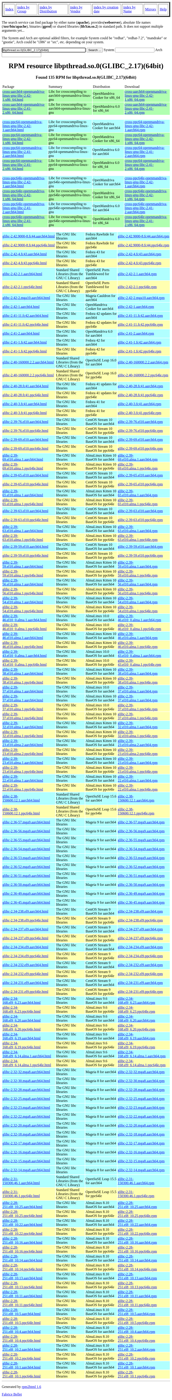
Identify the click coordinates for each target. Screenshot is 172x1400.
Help (163, 9)
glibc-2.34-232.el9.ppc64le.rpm (140, 974)
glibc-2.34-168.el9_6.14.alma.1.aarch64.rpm (142, 1054)
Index (9, 9)
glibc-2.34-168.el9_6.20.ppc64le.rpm (136, 1027)
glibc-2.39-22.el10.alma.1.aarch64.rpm (138, 778)
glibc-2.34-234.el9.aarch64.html (25, 947)
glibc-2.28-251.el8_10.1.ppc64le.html (21, 1374)
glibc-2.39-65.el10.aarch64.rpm (140, 475)
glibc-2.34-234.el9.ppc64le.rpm (140, 956)
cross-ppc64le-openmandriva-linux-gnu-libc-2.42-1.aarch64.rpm (146, 182)
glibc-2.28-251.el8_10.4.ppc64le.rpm (136, 1338)
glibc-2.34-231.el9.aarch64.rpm (140, 983)
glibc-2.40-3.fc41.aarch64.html (24, 404)
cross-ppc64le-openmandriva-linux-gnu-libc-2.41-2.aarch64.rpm (146, 208)
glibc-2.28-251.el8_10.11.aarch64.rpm (137, 1294)
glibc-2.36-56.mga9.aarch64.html (26, 831)
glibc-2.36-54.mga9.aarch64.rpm (141, 849)
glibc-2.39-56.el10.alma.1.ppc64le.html (22, 591)
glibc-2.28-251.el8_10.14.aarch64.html (22, 1258)
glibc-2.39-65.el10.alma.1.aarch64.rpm (138, 493)
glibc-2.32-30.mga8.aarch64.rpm (141, 1081)
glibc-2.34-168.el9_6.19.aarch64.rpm (136, 1036)
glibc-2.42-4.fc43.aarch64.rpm (139, 254)
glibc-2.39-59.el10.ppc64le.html (25, 555)
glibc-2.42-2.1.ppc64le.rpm (137, 287)
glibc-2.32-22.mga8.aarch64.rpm (141, 1116)
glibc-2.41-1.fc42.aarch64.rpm (139, 342)
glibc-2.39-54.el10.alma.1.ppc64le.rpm (138, 609)
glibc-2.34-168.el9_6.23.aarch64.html (21, 1000)
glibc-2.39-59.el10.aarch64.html (25, 546)
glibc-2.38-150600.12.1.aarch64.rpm (136, 798)
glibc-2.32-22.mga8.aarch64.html (26, 1116)
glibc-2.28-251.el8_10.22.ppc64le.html (22, 1231)
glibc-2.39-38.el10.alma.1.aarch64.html (22, 671)
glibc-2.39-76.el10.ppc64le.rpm (140, 431)
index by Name (129, 9)
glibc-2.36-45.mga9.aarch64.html (26, 902)
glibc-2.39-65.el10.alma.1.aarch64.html (22, 493)
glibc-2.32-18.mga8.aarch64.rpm (141, 1134)
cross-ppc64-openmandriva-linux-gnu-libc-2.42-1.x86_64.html (22, 139)
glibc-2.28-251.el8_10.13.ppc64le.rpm (137, 1285)
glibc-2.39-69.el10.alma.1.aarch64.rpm (138, 457)
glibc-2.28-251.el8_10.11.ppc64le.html (22, 1303)
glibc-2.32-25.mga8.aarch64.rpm (141, 1099)
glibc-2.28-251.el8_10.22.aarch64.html (22, 1223)
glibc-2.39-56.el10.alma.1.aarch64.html (22, 582)
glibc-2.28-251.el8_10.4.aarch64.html (21, 1330)
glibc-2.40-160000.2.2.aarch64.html (28, 362)
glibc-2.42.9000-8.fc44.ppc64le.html (28, 245)
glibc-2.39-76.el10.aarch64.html (25, 422)
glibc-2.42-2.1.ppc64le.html (22, 287)
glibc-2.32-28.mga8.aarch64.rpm (141, 1090)
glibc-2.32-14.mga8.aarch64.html (26, 1170)
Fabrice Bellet (12, 1394)
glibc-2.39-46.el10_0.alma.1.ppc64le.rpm (139, 627)
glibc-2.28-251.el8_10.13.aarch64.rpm (137, 1276)
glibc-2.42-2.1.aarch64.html (22, 274)
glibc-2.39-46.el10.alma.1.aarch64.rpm (138, 636)
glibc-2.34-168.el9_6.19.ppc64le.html (21, 1045)
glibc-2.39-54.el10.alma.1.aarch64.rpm (138, 600)
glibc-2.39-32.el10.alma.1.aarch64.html (22, 725)
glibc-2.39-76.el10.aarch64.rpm (140, 422)
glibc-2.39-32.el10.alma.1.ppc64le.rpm (138, 734)
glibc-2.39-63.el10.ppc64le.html (25, 520)
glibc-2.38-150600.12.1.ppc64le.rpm (136, 811)
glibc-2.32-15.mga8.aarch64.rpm (141, 1161)
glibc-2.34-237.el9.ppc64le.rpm (140, 938)
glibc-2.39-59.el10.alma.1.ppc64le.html (22, 573)
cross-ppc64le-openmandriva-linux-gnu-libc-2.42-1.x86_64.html (23, 195)
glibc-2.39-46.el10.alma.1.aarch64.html (22, 636)
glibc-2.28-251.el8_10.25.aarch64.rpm (137, 1205)
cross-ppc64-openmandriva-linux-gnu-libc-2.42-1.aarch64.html (22, 126)
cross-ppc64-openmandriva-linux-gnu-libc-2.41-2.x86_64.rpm (145, 165)
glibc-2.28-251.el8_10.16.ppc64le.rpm (137, 1249)
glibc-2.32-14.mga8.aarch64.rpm (141, 1170)
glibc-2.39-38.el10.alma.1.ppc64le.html (22, 680)
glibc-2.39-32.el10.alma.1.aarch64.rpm (138, 725)
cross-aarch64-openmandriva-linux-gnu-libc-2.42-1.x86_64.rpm (146, 95)
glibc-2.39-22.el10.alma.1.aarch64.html (22, 778)
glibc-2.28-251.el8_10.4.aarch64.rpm (136, 1330)
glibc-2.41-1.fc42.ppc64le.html (24, 351)
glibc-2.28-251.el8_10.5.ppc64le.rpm (136, 1321)
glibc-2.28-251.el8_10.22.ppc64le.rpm (137, 1231)
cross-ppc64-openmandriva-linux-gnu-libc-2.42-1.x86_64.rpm (145, 139)
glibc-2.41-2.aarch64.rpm (136, 333)
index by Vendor (76, 9)
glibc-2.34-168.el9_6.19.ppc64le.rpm (136, 1045)
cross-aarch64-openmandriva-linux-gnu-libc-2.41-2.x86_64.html (23, 108)
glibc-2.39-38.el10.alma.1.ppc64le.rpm (138, 680)
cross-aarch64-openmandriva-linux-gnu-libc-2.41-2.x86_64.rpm (146, 108)
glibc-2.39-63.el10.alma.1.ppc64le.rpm (138, 538)
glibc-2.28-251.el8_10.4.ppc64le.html (21, 1338)
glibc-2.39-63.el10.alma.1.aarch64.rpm (138, 529)
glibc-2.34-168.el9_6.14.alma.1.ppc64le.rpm (142, 1063)
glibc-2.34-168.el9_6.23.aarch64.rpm (136, 1000)
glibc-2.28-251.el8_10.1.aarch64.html (21, 1365)
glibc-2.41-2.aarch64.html (21, 333)
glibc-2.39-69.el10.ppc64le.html (25, 448)
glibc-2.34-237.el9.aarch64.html (25, 929)
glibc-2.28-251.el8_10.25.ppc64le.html (22, 1214)
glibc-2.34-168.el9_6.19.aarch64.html (21, 1036)
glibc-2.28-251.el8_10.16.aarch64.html (22, 1240)
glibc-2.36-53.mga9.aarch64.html (26, 858)
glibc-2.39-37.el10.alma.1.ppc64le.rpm (138, 707)
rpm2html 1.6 (31, 1387)
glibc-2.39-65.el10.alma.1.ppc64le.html (22, 502)
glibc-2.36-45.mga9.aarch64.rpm (141, 902)
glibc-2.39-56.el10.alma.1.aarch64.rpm (138, 582)
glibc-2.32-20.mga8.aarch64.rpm (141, 1125)
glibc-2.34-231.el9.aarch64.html (25, 983)
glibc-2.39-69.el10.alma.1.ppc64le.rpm (138, 466)
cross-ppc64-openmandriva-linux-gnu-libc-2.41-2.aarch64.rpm (145, 152)
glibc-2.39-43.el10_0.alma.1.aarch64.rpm (139, 654)
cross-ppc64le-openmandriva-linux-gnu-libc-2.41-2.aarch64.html (23, 208)
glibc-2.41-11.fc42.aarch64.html (25, 316)
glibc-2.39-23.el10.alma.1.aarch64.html (22, 761)
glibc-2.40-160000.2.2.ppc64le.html (28, 375)
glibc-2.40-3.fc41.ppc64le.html (24, 413)
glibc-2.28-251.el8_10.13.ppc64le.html (22, 1285)
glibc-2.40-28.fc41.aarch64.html (25, 386)
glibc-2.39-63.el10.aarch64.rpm (140, 511)
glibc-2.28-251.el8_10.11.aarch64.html (22, 1294)
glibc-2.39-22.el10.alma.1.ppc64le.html (22, 787)
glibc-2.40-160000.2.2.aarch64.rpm (143, 362)
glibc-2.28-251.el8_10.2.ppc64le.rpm (136, 1356)
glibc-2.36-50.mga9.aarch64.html (26, 885)
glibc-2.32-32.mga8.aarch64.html (26, 1072)
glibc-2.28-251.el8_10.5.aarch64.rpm (136, 1312)
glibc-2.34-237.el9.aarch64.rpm (140, 929)
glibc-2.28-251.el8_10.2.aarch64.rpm (136, 1347)
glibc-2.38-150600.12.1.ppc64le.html (21, 811)
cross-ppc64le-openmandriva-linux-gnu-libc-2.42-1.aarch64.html (23, 182)
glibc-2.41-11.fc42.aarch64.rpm (140, 316)
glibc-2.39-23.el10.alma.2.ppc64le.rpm (138, 752)
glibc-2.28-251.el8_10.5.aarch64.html (21, 1312)
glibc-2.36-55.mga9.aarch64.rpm (141, 840)
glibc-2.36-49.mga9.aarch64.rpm (141, 893)
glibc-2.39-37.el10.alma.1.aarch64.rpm (138, 689)
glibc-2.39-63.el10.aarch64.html (25, 511)
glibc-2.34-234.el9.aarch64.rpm (140, 947)
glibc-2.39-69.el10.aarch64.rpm (140, 439)
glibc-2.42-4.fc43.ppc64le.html (24, 263)
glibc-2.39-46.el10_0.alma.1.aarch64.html (24, 618)
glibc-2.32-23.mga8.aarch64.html (26, 1107)
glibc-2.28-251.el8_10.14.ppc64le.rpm (137, 1267)
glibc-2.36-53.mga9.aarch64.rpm (141, 858)
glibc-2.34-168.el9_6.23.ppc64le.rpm (136, 1009)
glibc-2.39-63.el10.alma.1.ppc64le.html (22, 538)
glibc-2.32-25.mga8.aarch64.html (26, 1099)
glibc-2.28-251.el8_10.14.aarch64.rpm (137, 1258)
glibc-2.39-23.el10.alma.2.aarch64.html (22, 743)
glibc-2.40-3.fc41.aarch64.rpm (139, 404)
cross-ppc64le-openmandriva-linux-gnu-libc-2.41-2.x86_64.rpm (146, 221)
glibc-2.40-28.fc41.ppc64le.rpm (140, 395)
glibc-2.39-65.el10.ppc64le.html (25, 484)
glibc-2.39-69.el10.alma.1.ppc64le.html (22, 466)
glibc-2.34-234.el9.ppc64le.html (25, 956)
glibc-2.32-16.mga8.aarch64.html (26, 1152)
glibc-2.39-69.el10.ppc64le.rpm (140, 448)
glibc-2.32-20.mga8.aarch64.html (26, 1125)
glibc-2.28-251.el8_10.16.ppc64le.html (22, 1249)
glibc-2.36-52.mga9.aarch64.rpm (141, 867)
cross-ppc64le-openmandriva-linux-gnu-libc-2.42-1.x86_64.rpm (146, 195)
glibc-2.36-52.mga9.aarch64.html (26, 867)
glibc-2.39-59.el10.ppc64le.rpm (140, 555)
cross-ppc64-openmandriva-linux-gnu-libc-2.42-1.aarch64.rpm (145, 126)
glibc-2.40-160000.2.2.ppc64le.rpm (143, 375)
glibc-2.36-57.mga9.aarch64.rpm (141, 822)
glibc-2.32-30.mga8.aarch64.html (26, 1081)
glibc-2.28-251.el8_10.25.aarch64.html (22, 1205)
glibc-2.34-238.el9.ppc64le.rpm (140, 920)
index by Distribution (48, 9)
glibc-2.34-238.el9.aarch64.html (25, 911)
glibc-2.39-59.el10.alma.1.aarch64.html (22, 564)
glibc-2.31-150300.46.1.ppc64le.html (21, 1194)
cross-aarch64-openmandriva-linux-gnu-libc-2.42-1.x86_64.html (23, 95)
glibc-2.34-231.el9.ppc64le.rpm (140, 992)
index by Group (23, 9)
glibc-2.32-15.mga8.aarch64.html (26, 1161)
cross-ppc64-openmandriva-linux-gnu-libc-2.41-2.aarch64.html (22, 152)
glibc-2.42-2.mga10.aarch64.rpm (141, 298)
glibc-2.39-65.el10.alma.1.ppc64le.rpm (138, 502)
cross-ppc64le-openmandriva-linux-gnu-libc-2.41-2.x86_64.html (23, 221)
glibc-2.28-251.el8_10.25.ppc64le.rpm (137, 1214)
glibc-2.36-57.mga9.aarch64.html (26, 822)
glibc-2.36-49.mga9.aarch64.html (26, 893)
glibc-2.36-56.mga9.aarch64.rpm (141, 831)
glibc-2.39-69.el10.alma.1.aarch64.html (22, 457)
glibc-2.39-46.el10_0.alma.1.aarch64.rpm (139, 618)
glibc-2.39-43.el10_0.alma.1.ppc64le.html (24, 662)
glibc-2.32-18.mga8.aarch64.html (26, 1134)
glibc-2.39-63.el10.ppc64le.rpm (140, 520)
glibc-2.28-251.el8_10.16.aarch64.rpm (137, 1240)
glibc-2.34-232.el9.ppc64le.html (25, 974)
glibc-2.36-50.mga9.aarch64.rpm (141, 885)
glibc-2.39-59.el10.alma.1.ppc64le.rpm (138, 573)
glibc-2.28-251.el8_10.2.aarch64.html (21, 1347)
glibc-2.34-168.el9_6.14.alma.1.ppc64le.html (26, 1063)
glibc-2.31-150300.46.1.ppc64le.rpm (136, 1194)
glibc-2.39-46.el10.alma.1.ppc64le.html (22, 645)
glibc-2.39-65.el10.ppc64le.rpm (140, 484)
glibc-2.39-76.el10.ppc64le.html (25, 431)
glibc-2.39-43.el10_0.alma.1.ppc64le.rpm (139, 662)
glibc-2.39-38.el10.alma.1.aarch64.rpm (138, 671)
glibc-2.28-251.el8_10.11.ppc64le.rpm (137, 1303)
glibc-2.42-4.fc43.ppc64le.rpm (139, 263)
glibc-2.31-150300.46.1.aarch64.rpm (136, 1181)
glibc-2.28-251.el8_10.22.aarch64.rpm (137, 1223)
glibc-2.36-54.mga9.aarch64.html (26, 849)
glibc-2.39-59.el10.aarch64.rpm (140, 546)
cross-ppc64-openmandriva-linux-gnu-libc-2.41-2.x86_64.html (22, 165)
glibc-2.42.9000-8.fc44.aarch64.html (28, 236)
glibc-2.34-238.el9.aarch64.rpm (140, 911)
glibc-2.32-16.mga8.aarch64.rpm (141, 1152)
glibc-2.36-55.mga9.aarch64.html (26, 840)
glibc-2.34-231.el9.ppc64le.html (25, 992)
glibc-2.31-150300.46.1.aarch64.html (21, 1181)
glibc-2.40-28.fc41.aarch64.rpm (140, 386)
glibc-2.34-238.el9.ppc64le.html (25, 920)
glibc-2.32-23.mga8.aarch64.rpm (141, 1107)
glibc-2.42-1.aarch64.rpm (136, 307)
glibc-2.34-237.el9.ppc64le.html (25, 938)
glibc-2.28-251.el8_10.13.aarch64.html (22, 1276)
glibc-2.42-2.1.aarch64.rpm (137, 274)
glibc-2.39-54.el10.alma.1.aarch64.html (22, 600)
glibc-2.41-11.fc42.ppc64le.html (25, 324)
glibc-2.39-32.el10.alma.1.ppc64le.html (22, 734)
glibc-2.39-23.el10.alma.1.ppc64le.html (22, 769)
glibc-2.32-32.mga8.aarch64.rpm (141, 1072)
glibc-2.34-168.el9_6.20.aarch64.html (21, 1018)
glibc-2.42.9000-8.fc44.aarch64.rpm (143, 236)
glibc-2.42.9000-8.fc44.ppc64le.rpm (143, 245)
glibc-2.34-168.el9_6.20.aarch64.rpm (136, 1018)
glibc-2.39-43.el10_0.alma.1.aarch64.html (24, 654)
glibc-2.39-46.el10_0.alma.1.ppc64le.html (24, 627)
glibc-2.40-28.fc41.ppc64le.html (25, 395)
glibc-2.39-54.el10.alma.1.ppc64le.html (22, 609)
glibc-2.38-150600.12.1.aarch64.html (21, 798)
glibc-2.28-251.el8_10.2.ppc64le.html (21, 1356)
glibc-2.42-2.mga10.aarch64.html (26, 298)
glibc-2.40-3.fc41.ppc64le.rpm (139, 413)
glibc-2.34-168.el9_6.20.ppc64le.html (21, 1027)
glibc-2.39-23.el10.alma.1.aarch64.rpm (138, 761)
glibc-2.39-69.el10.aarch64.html (25, 439)
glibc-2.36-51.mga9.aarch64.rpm (141, 876)
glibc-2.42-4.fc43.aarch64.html (24, 254)
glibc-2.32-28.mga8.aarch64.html (26, 1090)
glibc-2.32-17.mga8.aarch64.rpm (141, 1143)
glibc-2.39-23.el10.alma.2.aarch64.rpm (138, 743)
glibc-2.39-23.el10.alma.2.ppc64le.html (22, 752)
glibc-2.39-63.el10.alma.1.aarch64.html (22, 529)
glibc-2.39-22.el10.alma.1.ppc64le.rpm (138, 787)
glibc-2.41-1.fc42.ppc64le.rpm (139, 351)
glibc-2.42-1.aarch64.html (21, 307)
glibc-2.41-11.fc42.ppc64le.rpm (140, 324)
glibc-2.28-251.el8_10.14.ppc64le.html (22, 1267)
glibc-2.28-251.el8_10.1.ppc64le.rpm (136, 1374)
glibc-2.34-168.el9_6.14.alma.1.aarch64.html (26, 1054)
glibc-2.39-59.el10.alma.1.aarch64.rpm (138, 564)
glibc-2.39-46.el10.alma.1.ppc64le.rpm (138, 645)
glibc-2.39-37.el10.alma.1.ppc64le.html (22, 707)
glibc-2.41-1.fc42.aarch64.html (24, 342)
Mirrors (150, 9)
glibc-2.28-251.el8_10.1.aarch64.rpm (136, 1365)
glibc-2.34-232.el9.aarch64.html (25, 965)
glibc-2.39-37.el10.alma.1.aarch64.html (22, 689)
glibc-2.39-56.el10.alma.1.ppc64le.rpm (138, 591)
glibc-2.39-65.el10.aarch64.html (25, 475)
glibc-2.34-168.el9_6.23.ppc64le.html (21, 1009)
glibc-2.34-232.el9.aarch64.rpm (140, 965)
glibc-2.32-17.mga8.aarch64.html (26, 1143)
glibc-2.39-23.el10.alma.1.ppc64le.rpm (138, 769)
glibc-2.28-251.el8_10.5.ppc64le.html (21, 1321)
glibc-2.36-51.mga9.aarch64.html (26, 876)
